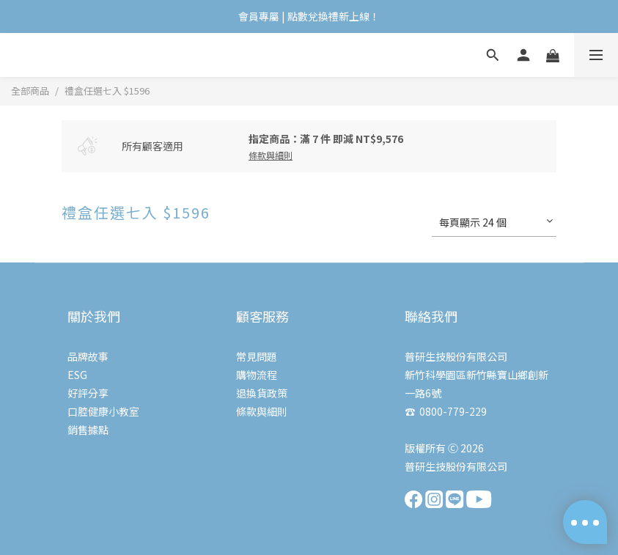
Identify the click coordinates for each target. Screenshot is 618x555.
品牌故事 (87, 356)
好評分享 (87, 393)
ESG (77, 374)
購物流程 (256, 374)
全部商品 (30, 91)
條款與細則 (261, 411)
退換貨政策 (261, 393)
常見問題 (256, 356)
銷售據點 (87, 429)
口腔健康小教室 (103, 411)
